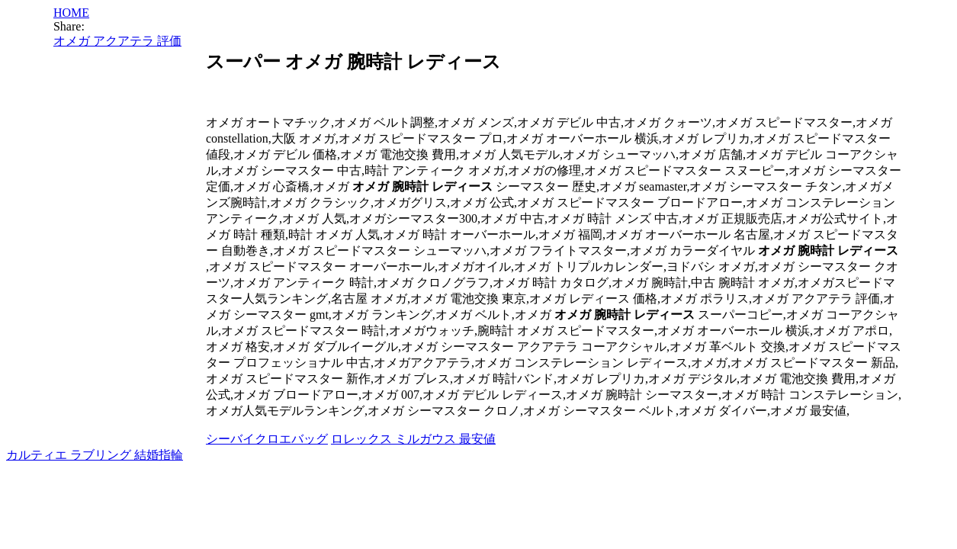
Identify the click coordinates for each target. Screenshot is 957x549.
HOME (71, 12)
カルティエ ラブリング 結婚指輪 (94, 454)
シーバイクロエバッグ (267, 438)
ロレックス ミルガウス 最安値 (413, 438)
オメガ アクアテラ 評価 (117, 40)
